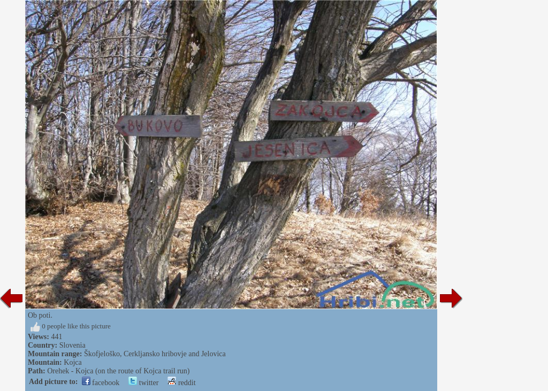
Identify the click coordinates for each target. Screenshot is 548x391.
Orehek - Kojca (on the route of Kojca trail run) (118, 371)
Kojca (72, 362)
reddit (181, 383)
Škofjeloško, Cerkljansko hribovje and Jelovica (155, 354)
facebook (101, 383)
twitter (143, 383)
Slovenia (72, 345)
